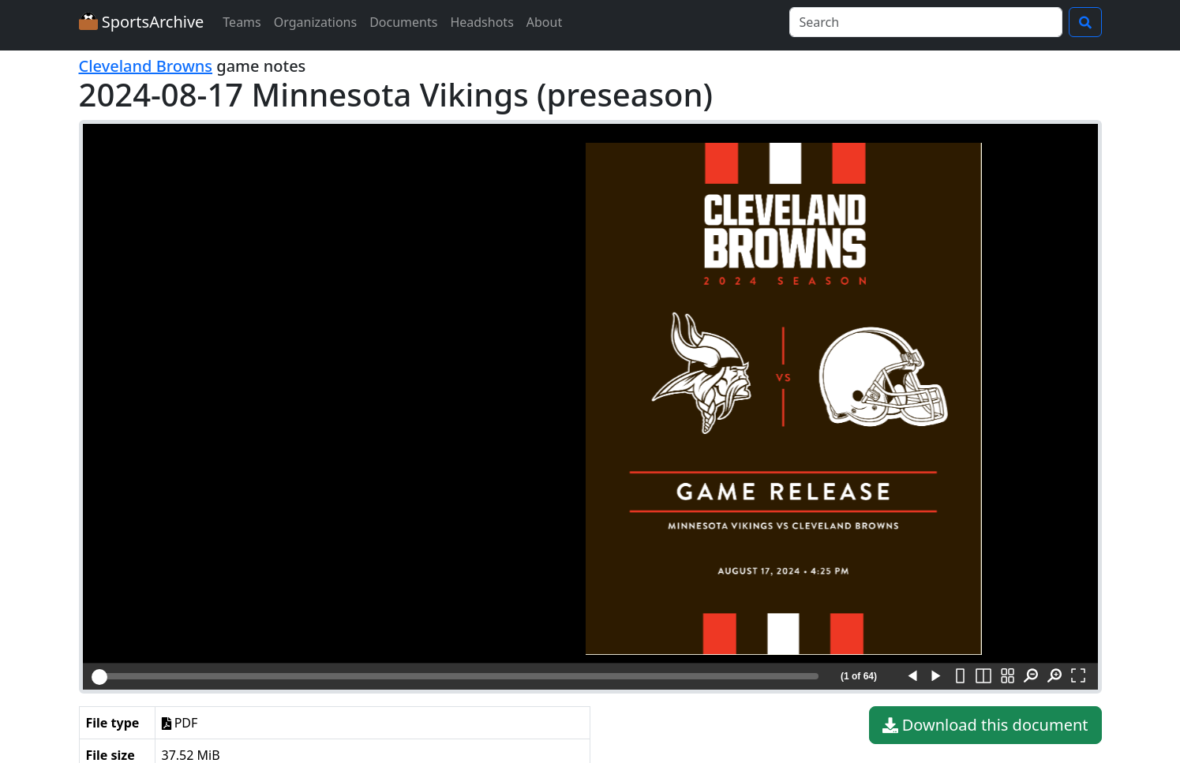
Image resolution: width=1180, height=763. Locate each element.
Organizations (315, 22)
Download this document (985, 725)
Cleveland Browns (146, 66)
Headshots (481, 22)
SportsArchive (141, 21)
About (544, 22)
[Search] (925, 22)
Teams (241, 22)
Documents (403, 22)
